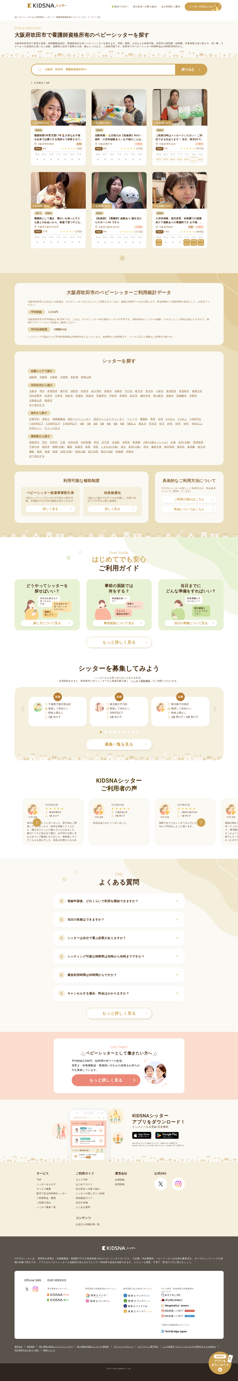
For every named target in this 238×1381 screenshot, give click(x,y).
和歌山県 (86, 377)
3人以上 (182, 419)
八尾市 (160, 391)
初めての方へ (120, 6)
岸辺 (96, 442)
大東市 (59, 395)
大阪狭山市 (35, 400)
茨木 (44, 442)
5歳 (115, 423)
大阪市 (33, 391)
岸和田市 (52, 391)
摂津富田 (198, 442)
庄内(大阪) (184, 442)
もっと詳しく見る (124, 1013)
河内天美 (73, 442)
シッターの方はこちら (205, 7)
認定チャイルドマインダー (109, 419)
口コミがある (52, 428)
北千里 (105, 442)
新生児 (142, 423)
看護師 (144, 419)
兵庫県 (64, 377)
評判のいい (35, 428)
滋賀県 (33, 377)
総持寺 (46, 446)
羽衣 (145, 446)
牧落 (47, 451)
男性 (152, 419)
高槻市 (108, 391)
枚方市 (139, 391)
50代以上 (197, 423)
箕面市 (79, 395)
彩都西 (119, 451)
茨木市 (149, 391)
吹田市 (85, 391)
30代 (178, 423)
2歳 (95, 423)
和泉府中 (34, 442)
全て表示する (37, 405)
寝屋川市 (197, 391)
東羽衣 (181, 446)
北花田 (116, 442)
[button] (101, 732)
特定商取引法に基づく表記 (27, 1350)
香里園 (136, 442)
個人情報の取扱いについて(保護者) (93, 1347)
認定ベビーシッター (79, 419)
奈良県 (74, 377)
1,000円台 (195, 419)
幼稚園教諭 (58, 419)
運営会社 (19, 1347)
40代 (186, 423)
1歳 (89, 423)
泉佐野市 (171, 391)
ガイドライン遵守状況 (148, 1347)
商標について (49, 1350)
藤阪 (31, 451)
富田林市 (184, 391)
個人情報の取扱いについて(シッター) (56, 1347)
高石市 (134, 395)
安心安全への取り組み (145, 6)
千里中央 (34, 446)
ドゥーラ (132, 419)
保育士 (46, 419)
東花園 (191, 446)
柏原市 (90, 395)
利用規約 (31, 1347)
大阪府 (53, 377)
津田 (95, 446)
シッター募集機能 (140, 681)
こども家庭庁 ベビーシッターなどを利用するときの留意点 (189, 1347)
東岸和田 (169, 446)
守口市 (128, 391)
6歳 (122, 423)
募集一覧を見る (126, 744)
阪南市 (48, 400)
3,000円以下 (70, 423)
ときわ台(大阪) (109, 446)
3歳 (102, 423)
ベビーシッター (95, 43)
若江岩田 (93, 451)
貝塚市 (118, 391)
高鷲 (87, 446)
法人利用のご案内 (170, 6)
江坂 (62, 442)
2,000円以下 (53, 423)
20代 (170, 423)
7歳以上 (131, 423)
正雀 (173, 442)
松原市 (48, 395)
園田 (69, 446)
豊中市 (64, 391)
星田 (39, 451)
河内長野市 (35, 395)
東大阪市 (158, 395)
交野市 (193, 395)
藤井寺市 (145, 395)
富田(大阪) (135, 446)
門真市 (113, 395)
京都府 (43, 377)
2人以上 (170, 419)
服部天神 (156, 446)
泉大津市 (96, 391)
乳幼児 (153, 423)
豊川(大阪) (107, 451)
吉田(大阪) (66, 451)
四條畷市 (181, 395)
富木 (123, 446)
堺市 (42, 391)
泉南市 (170, 395)
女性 (160, 419)
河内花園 (86, 442)
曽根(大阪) (58, 446)
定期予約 (34, 419)
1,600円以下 (36, 423)
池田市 (74, 391)
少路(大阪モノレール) (155, 442)
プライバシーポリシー (123, 1347)
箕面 (54, 451)
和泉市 (69, 395)
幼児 (161, 423)
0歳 (82, 423)
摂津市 (123, 395)
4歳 (109, 423)
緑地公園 (80, 451)
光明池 (126, 442)
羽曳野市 (101, 395)
